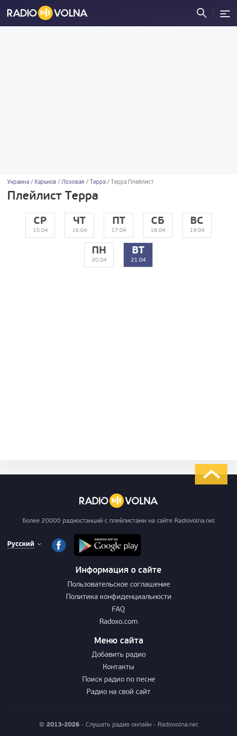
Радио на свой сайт (118, 692)
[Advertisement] (118, 100)
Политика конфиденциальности (119, 597)
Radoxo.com (118, 622)
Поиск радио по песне (118, 679)
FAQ (118, 609)
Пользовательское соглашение (118, 585)
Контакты (118, 667)
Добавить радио (119, 655)
